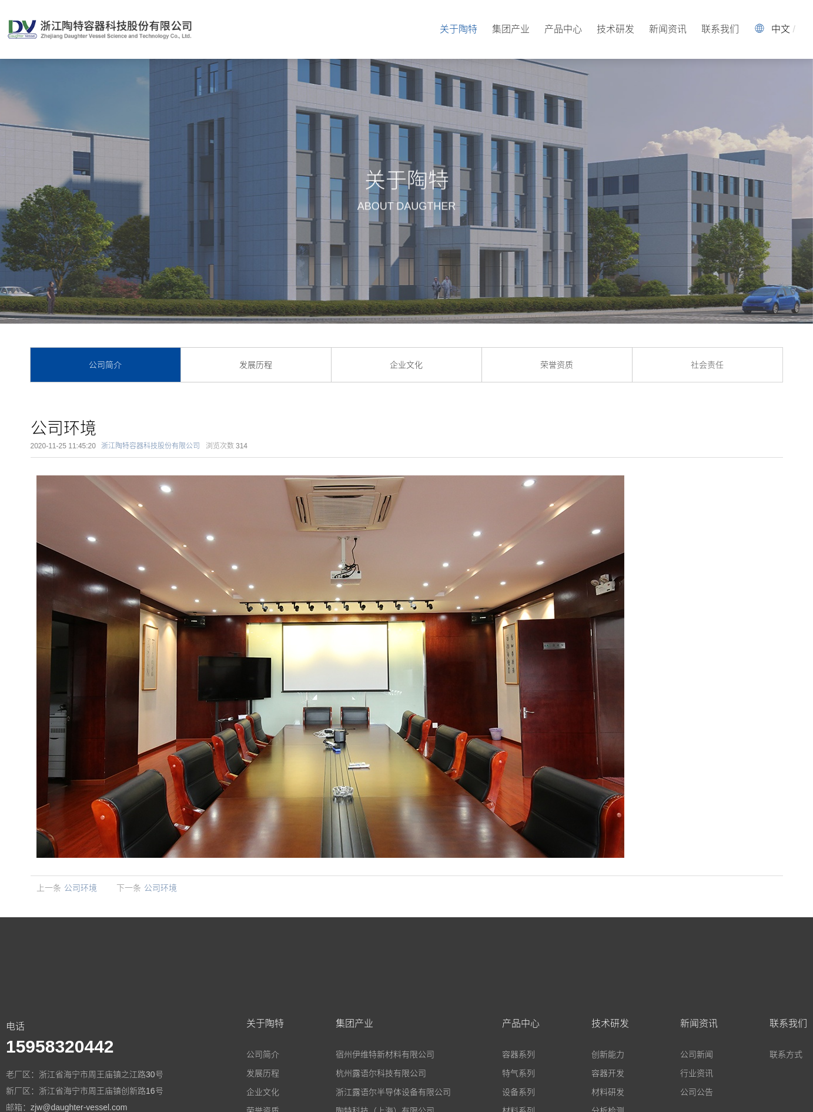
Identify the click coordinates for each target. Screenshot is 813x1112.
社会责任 (707, 364)
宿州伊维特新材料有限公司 (385, 1054)
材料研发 (607, 1092)
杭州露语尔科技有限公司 (381, 1073)
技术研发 (615, 29)
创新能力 (607, 1054)
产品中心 (563, 29)
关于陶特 (458, 29)
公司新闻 (696, 1054)
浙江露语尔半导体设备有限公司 (393, 1092)
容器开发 (607, 1073)
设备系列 (518, 1092)
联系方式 (785, 1054)
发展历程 (255, 364)
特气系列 (518, 1073)
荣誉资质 (556, 364)
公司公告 (696, 1092)
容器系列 (518, 1054)
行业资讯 (696, 1073)
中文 (780, 29)
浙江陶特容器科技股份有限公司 (150, 446)
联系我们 (720, 29)
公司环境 (80, 888)
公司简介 (105, 364)
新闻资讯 (668, 29)
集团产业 (511, 29)
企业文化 (406, 364)
